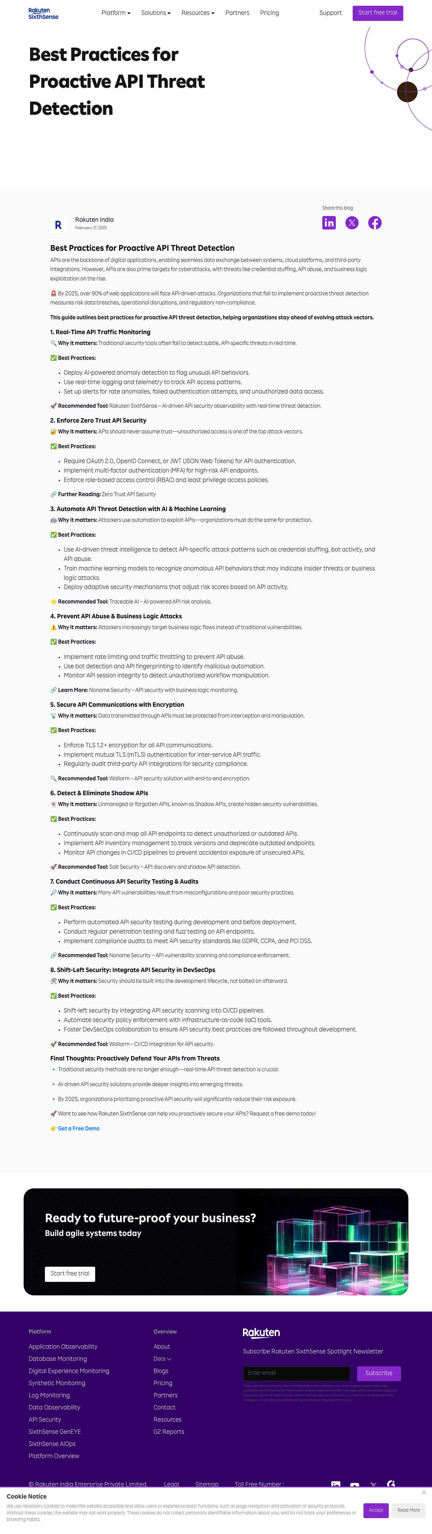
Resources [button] (196, 13)
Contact (165, 1414)
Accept (376, 1510)
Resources (168, 1427)
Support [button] (331, 13)
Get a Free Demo (79, 1136)
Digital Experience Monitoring (69, 1378)
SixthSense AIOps (52, 1451)
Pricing (269, 13)
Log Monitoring (49, 1402)
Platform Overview (54, 1463)
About (162, 1354)
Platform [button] (114, 13)
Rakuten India (94, 221)
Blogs (161, 1378)
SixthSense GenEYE (55, 1439)
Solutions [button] (153, 13)
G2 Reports (169, 1439)
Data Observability (54, 1414)
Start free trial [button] (377, 13)
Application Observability (63, 1354)
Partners (237, 13)
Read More (409, 1510)
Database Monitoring (58, 1366)
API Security (45, 1427)
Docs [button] (163, 1366)
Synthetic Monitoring (57, 1390)
